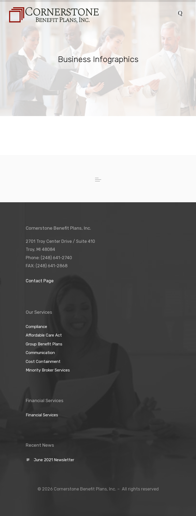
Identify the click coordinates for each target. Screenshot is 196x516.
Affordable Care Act (44, 335)
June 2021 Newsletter (54, 459)
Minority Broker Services (48, 370)
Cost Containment (43, 361)
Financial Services (42, 415)
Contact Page (40, 280)
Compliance (36, 326)
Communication (40, 352)
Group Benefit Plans (44, 344)
